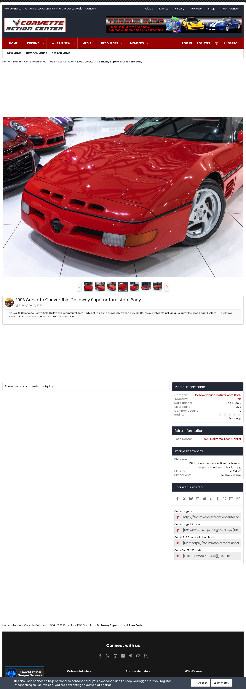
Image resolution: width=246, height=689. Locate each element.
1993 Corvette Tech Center (222, 439)
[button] (43, 43)
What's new (61, 43)
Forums (33, 43)
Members (137, 43)
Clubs (149, 8)
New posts (191, 675)
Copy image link (184, 511)
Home (13, 43)
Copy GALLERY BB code (188, 548)
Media (87, 43)
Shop (211, 8)
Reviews (196, 8)
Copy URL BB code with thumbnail (194, 536)
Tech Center (230, 8)
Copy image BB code (187, 524)
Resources (109, 43)
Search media (61, 53)
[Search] (232, 43)
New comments (36, 53)
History (179, 8)
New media (14, 53)
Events (163, 8)
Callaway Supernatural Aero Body (218, 395)
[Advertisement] (123, 91)
